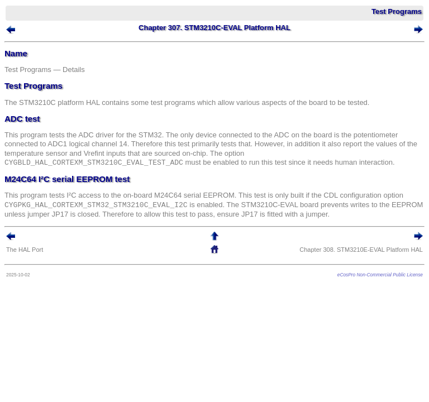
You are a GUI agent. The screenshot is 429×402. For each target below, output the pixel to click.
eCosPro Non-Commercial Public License (380, 274)
